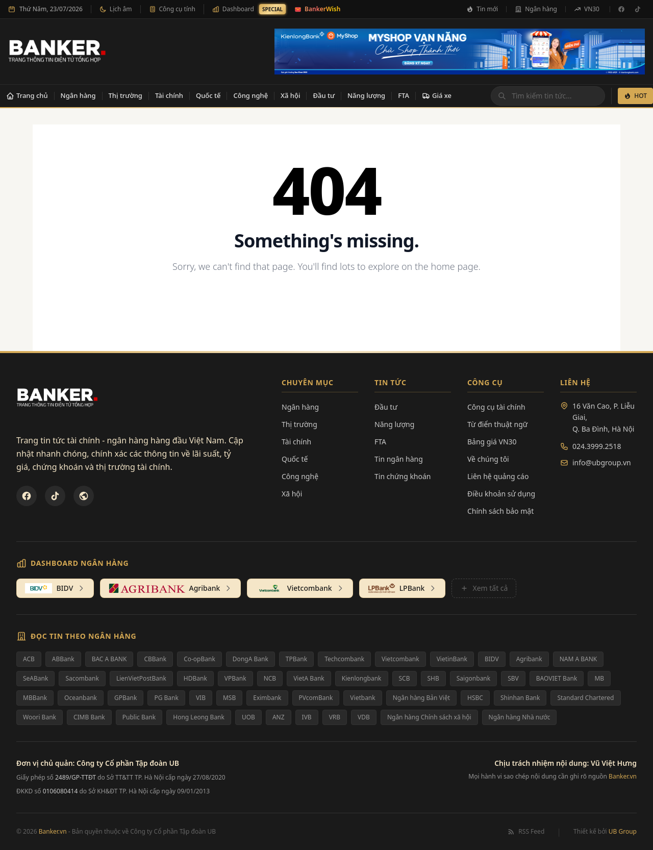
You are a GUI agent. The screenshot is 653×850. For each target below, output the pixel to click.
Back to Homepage (326, 300)
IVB (307, 717)
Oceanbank (80, 697)
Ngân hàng (536, 9)
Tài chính (169, 95)
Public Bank (139, 717)
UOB (248, 717)
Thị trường (125, 95)
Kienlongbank (362, 678)
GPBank (125, 697)
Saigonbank (473, 678)
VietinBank (452, 659)
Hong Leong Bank (198, 717)
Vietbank (362, 697)
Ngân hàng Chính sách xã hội (429, 717)
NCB (270, 678)
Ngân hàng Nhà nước (519, 717)
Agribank (529, 659)
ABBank (63, 659)
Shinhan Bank (520, 697)
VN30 (586, 9)
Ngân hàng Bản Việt (421, 697)
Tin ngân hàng (398, 459)
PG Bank (166, 697)
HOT (635, 95)
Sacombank (82, 678)
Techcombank (344, 659)
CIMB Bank (89, 717)
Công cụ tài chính (496, 407)
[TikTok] (638, 9)
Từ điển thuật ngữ (497, 424)
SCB (404, 678)
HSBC (475, 697)
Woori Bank (39, 717)
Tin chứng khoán (402, 476)
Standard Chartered (585, 697)
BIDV (492, 659)
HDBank (195, 678)
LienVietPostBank (141, 678)
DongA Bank (250, 659)
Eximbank (267, 697)
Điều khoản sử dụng (501, 493)
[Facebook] (621, 9)
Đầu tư (324, 95)
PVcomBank (316, 697)
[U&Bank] (83, 496)
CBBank (155, 659)
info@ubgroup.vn (601, 462)
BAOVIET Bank (556, 678)
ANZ (278, 717)
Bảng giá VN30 (492, 441)
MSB (229, 697)
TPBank (296, 659)
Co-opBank (199, 659)
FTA (403, 95)
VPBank (235, 678)
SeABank (35, 678)
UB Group (623, 831)
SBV (513, 678)
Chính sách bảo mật (500, 511)
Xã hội (290, 95)
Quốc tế (208, 95)
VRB (334, 717)
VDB (364, 717)
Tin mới (482, 9)
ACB (29, 659)
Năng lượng (366, 95)
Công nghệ (250, 95)
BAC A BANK (109, 659)
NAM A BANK (578, 659)
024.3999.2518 (596, 446)
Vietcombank (400, 659)
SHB (433, 678)
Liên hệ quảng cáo (498, 476)
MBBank (35, 697)
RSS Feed (525, 832)
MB (599, 678)
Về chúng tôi (488, 459)
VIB (201, 697)
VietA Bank (308, 678)
